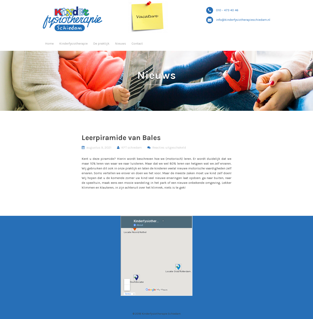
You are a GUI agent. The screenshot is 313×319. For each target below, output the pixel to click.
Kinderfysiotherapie (73, 43)
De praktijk (101, 43)
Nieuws (120, 43)
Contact (137, 43)
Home (49, 43)
